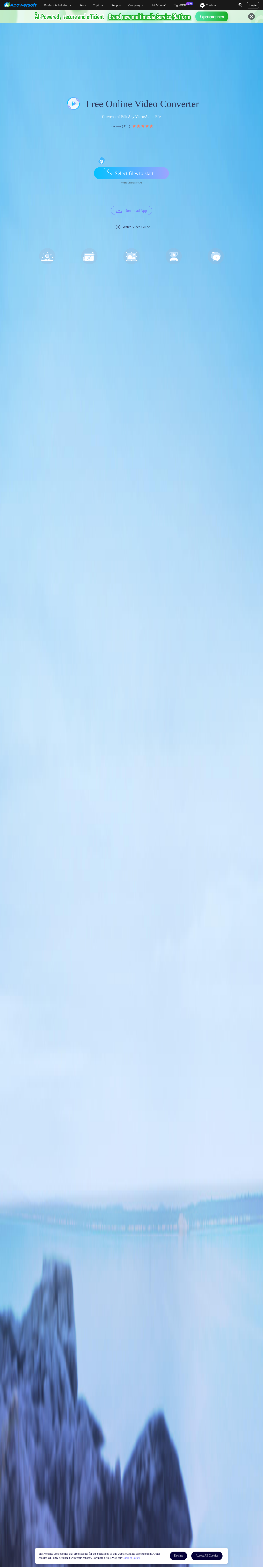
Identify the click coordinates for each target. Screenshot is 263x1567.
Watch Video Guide (136, 227)
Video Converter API (131, 182)
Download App (135, 211)
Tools (209, 5)
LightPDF (179, 5)
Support (116, 5)
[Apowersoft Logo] (20, 4)
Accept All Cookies (207, 1555)
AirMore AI (159, 5)
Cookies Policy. (131, 1557)
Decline (178, 1555)
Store (83, 5)
